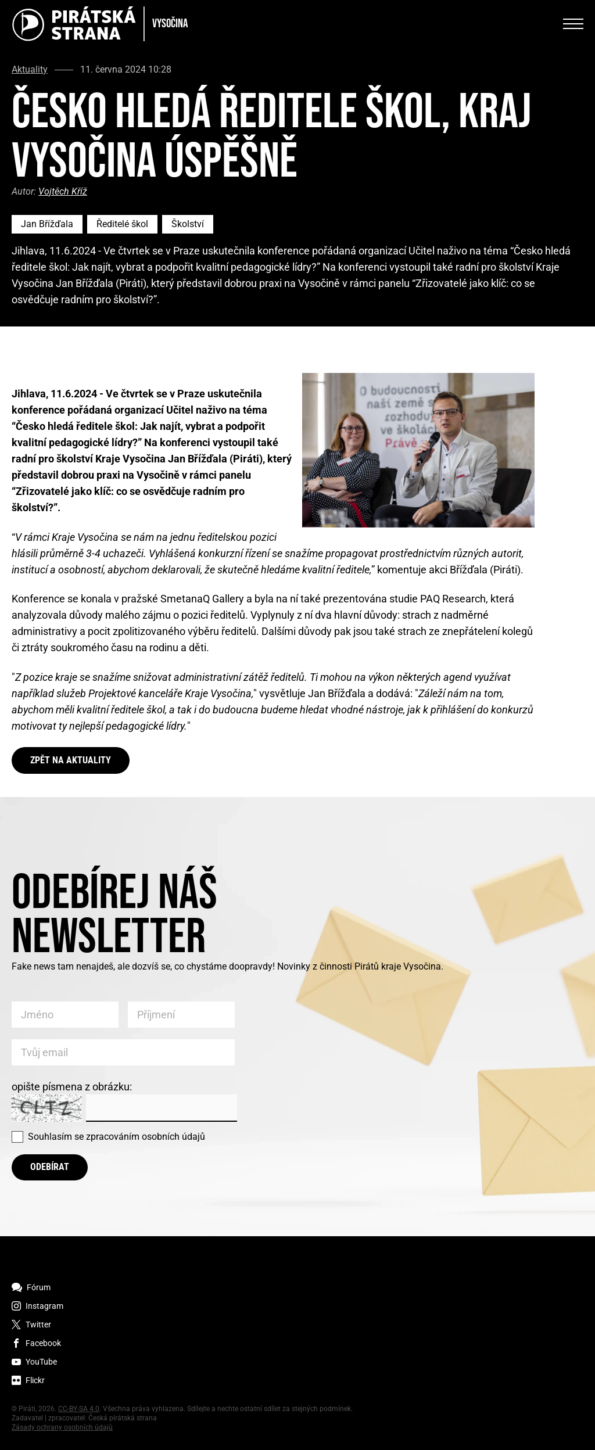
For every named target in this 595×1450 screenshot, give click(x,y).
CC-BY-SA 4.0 (78, 1409)
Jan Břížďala (47, 223)
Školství (187, 223)
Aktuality (30, 69)
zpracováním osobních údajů (145, 1136)
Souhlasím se (116, 1136)
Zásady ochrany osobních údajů (62, 1427)
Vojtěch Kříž (62, 191)
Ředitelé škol (122, 223)
